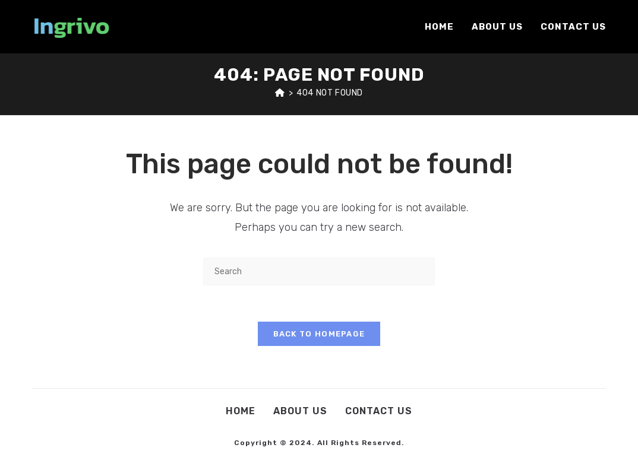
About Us (300, 411)
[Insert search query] (319, 271)
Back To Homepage (319, 333)
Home (240, 411)
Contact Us (378, 411)
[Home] (280, 93)
